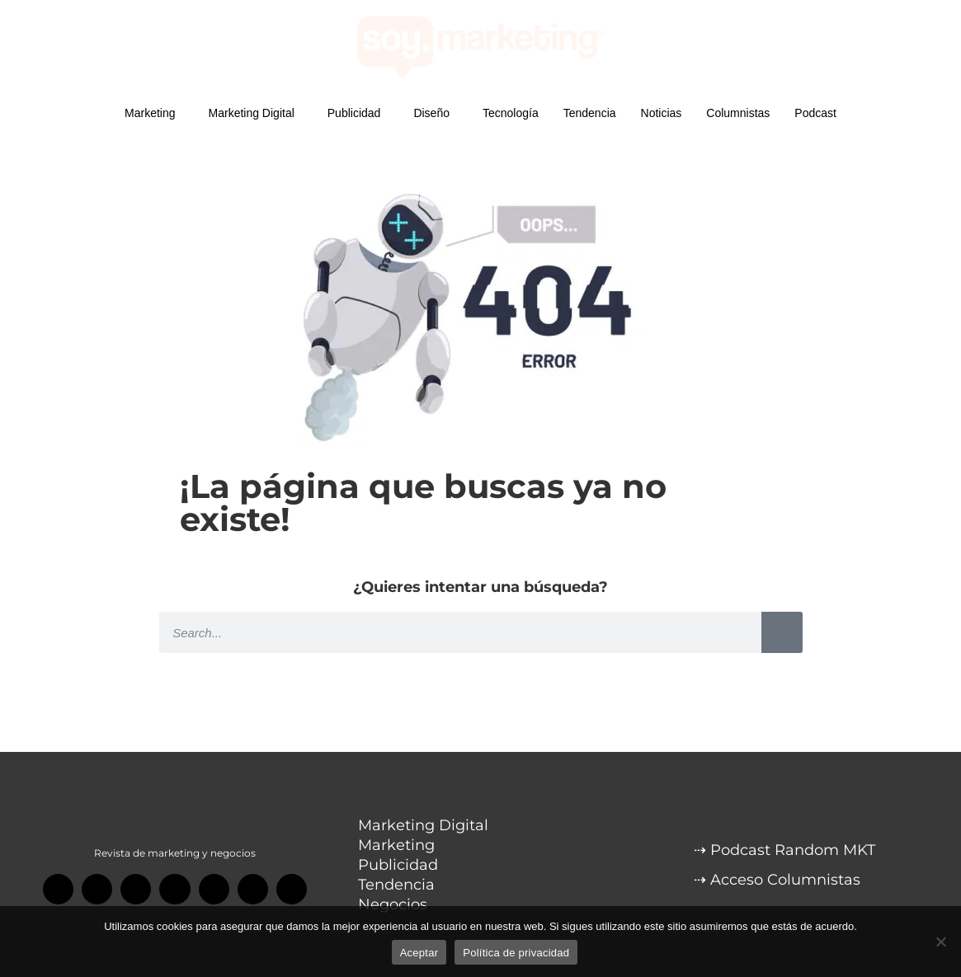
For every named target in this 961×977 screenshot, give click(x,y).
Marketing (154, 113)
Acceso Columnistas (785, 880)
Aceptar (419, 952)
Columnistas (738, 113)
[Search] (782, 632)
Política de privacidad (516, 952)
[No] (940, 941)
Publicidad (358, 113)
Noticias (661, 113)
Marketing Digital (256, 113)
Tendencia (589, 113)
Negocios (392, 904)
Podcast (815, 113)
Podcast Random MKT (792, 850)
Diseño (435, 113)
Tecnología (511, 113)
